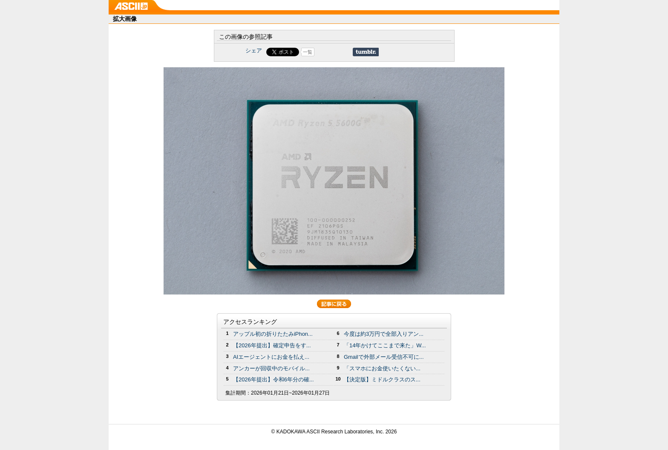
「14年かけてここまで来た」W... (385, 345)
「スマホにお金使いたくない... (382, 368)
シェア (253, 50)
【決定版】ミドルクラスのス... (382, 379)
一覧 (307, 52)
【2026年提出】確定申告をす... (272, 345)
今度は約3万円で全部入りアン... (383, 334)
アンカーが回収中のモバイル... (271, 368)
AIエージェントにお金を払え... (271, 357)
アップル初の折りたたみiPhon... (273, 334)
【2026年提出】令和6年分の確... (273, 379)
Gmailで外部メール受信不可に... (384, 357)
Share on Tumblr (366, 52)
